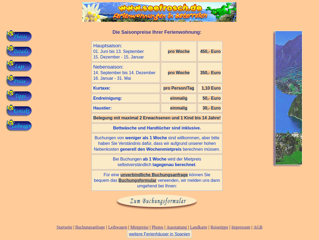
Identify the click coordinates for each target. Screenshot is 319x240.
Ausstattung (177, 227)
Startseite (65, 227)
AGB (257, 227)
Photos (157, 227)
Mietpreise (139, 227)
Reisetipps (219, 227)
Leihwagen (117, 227)
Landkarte (198, 227)
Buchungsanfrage (90, 227)
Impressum (240, 227)
